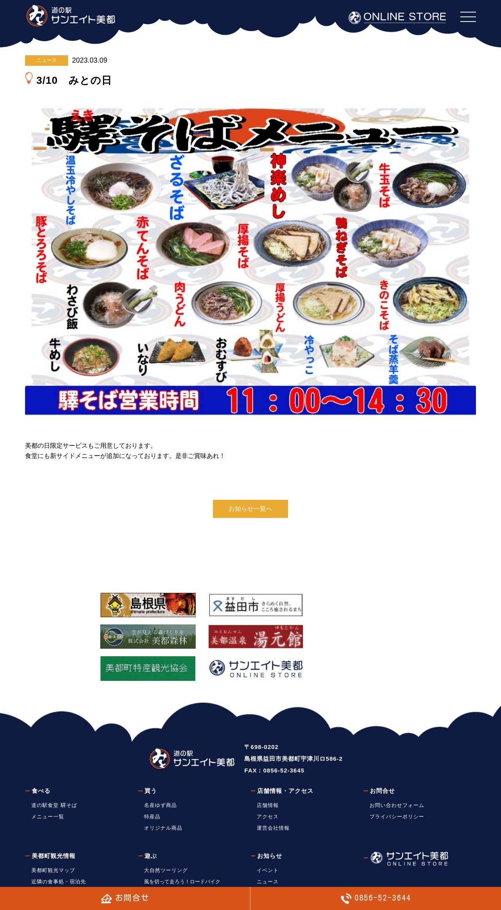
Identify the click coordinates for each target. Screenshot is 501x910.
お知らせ (269, 818)
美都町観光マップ (53, 833)
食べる (41, 754)
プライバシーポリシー (396, 779)
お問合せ (382, 754)
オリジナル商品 (163, 791)
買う (150, 754)
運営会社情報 (273, 791)
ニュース (46, 60)
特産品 (152, 779)
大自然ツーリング (166, 833)
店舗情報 (268, 768)
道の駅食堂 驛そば (54, 768)
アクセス (268, 779)
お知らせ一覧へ (250, 508)
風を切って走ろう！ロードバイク (182, 844)
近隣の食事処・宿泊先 (58, 844)
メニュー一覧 (47, 779)
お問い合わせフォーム (396, 768)
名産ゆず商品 (160, 768)
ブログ (265, 856)
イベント (268, 833)
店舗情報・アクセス (285, 754)
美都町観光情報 (54, 818)
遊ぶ (150, 818)
